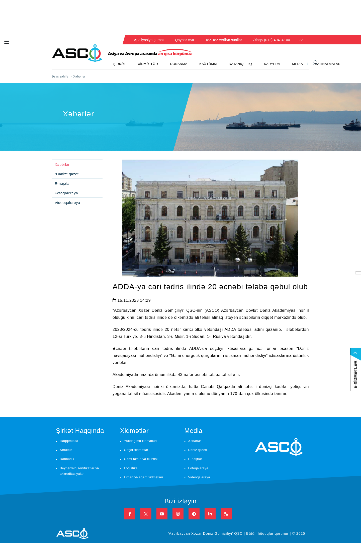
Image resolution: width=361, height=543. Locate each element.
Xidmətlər (134, 430)
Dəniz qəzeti (197, 450)
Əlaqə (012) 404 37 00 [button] (271, 40)
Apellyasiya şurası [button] (149, 40)
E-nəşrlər (63, 183)
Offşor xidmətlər (136, 450)
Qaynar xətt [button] (184, 40)
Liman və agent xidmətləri (143, 477)
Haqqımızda (69, 441)
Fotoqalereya (66, 193)
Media (193, 430)
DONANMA (178, 64)
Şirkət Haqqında (80, 430)
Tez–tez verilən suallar (223, 40)
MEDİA (297, 64)
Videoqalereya (67, 202)
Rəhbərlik (67, 459)
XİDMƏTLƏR (148, 64)
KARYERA (272, 64)
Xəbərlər (62, 164)
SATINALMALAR (327, 64)
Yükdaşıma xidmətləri (140, 441)
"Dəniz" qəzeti (67, 174)
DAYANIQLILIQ (240, 64)
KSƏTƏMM (208, 64)
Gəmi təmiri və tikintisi (141, 459)
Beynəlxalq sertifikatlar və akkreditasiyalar (79, 471)
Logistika (131, 468)
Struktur (66, 450)
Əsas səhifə (60, 76)
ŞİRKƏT (119, 64)
